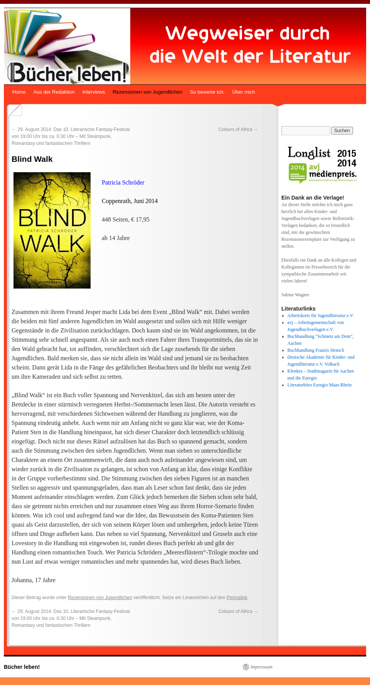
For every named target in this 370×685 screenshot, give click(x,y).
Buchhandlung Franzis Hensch (316, 350)
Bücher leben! (22, 667)
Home (19, 92)
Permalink (237, 597)
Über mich (243, 92)
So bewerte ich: (207, 92)
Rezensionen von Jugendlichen (147, 92)
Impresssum (261, 667)
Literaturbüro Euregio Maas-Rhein (320, 385)
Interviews (93, 92)
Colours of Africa (238, 129)
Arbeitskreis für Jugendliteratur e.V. (321, 315)
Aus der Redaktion (54, 92)
